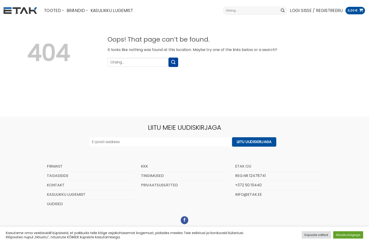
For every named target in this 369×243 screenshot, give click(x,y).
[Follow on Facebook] (185, 220)
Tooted (54, 10)
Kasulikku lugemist (112, 10)
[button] (316, 10)
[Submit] (283, 11)
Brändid (77, 10)
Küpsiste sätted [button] (316, 235)
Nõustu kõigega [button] (348, 235)
